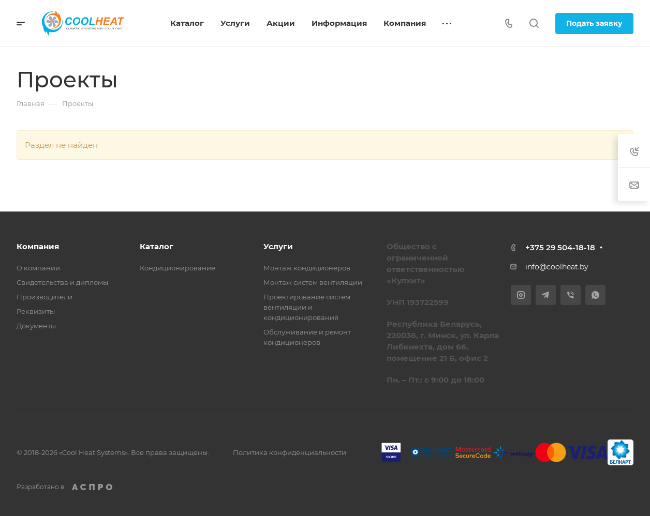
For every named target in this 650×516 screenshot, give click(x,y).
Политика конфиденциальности (289, 452)
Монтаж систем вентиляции (312, 282)
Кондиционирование (177, 268)
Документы (36, 326)
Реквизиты (36, 311)
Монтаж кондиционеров (306, 268)
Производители (44, 297)
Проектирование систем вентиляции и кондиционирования (306, 307)
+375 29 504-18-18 (560, 247)
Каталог (156, 246)
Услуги (278, 246)
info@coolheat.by (556, 266)
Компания (38, 246)
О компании (38, 268)
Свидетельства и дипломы (62, 282)
